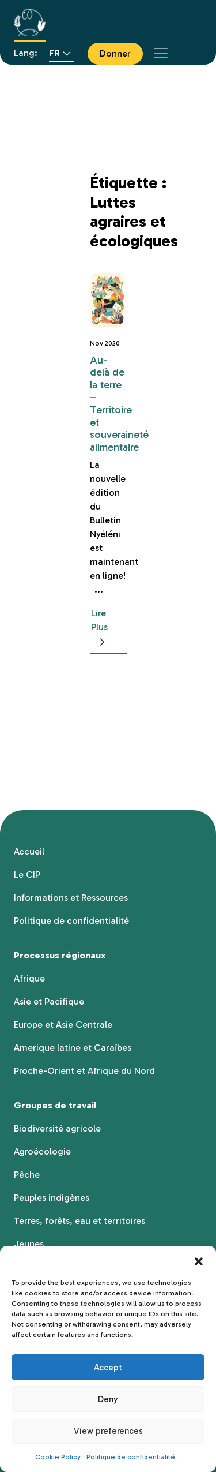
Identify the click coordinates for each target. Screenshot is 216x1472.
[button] (198, 1260)
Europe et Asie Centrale (63, 1024)
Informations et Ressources (71, 897)
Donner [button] (115, 53)
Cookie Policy (58, 1457)
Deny (108, 1399)
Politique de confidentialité (130, 1457)
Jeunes (29, 1243)
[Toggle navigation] (160, 53)
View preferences (108, 1431)
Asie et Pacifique (49, 1001)
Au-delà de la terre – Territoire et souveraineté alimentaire (119, 404)
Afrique (29, 978)
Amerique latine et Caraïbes (72, 1047)
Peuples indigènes (51, 1197)
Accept (108, 1367)
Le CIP (27, 874)
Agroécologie (42, 1151)
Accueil (29, 851)
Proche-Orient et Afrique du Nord (84, 1070)
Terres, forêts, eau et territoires (79, 1220)
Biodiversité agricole (57, 1128)
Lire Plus (100, 628)
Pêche (27, 1174)
